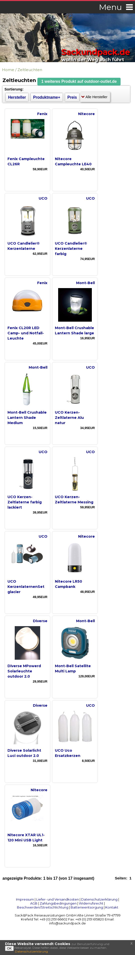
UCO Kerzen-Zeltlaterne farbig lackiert (24, 502)
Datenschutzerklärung (99, 899)
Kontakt (111, 907)
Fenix (42, 114)
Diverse (40, 621)
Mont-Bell (85, 283)
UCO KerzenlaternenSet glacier (25, 586)
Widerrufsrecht (91, 903)
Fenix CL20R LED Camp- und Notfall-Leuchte (25, 333)
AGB (33, 903)
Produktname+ (46, 97)
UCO (43, 198)
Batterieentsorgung (87, 907)
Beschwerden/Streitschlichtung (42, 907)
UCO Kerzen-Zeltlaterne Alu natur (69, 417)
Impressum (25, 899)
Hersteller (17, 97)
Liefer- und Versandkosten (57, 899)
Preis (72, 97)
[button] (79, 82)
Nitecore (86, 114)
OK (9, 948)
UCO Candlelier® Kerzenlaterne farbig (71, 248)
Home (8, 69)
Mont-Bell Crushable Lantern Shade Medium (27, 417)
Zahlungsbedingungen (58, 903)
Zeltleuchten (29, 69)
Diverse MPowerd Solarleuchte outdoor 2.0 (24, 671)
